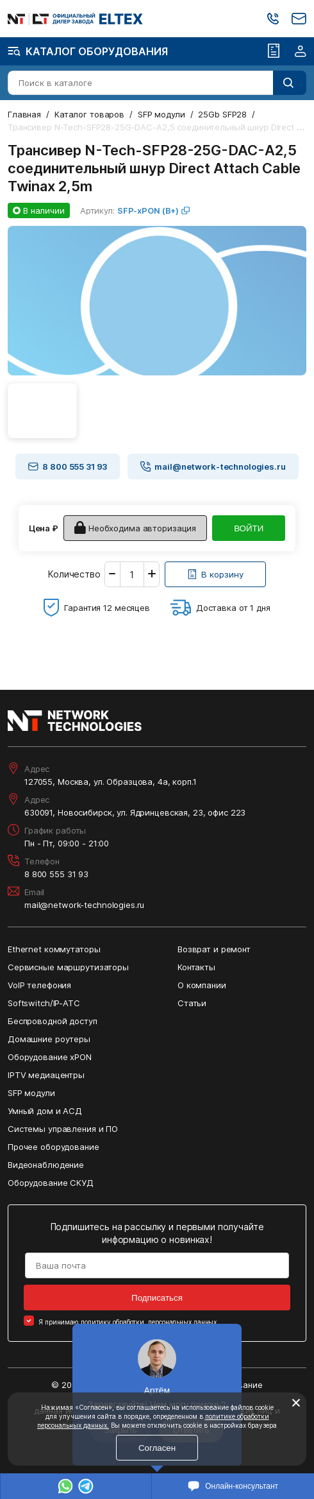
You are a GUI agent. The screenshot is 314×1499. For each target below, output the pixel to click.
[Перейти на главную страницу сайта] (75, 19)
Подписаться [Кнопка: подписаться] (157, 1298)
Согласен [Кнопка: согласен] (157, 1448)
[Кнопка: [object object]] (215, 574)
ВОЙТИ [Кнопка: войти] (248, 528)
